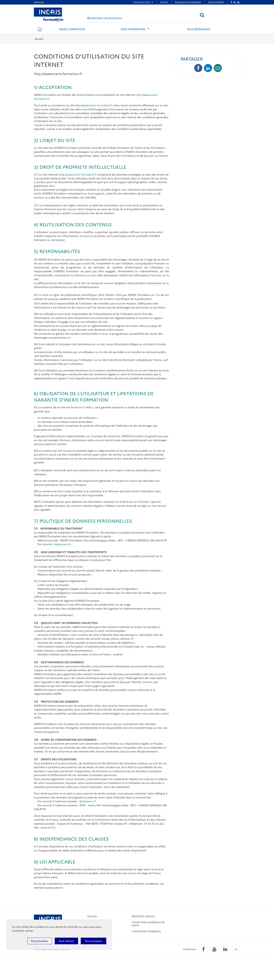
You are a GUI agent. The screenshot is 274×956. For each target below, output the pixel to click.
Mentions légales (143, 916)
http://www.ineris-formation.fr (94, 105)
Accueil (39, 38)
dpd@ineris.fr (62, 544)
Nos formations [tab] (133, 29)
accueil (92, 916)
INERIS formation (72, 29)
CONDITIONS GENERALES (146, 931)
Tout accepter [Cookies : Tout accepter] (93, 941)
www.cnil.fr (47, 827)
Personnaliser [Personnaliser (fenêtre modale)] (39, 941)
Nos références (198, 29)
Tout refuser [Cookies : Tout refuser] (66, 941)
